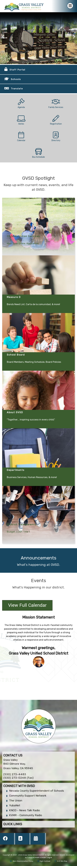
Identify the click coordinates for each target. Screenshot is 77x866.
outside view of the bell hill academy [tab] (32, 62)
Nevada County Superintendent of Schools (36, 790)
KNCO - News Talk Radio (24, 810)
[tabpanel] (38, 38)
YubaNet (14, 805)
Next (74, 37)
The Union (15, 800)
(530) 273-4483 (14, 774)
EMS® (43, 858)
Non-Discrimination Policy (21, 861)
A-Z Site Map (61, 861)
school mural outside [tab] (53, 62)
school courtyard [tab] (36, 62)
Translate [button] (17, 88)
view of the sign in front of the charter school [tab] (27, 62)
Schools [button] (16, 79)
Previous (3, 37)
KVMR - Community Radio (25, 815)
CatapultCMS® (33, 858)
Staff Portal (17, 69)
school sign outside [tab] (40, 62)
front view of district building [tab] (23, 62)
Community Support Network (27, 795)
